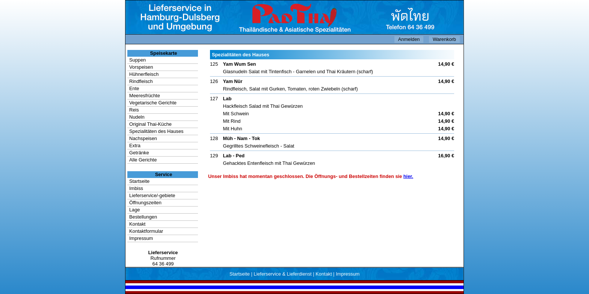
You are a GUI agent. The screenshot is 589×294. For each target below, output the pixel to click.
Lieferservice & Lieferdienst (282, 274)
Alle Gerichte (143, 160)
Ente (134, 88)
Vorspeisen (141, 67)
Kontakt (137, 224)
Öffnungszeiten (145, 202)
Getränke (139, 152)
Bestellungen (143, 217)
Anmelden (409, 39)
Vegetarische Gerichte (153, 103)
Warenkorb (444, 39)
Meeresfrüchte (144, 95)
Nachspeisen (143, 138)
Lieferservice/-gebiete (152, 195)
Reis (134, 110)
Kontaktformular (146, 231)
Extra (134, 145)
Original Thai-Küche (150, 124)
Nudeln (137, 117)
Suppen (137, 60)
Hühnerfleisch (144, 74)
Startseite (139, 181)
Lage (134, 210)
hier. (408, 176)
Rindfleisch (141, 81)
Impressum (141, 238)
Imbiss (136, 188)
